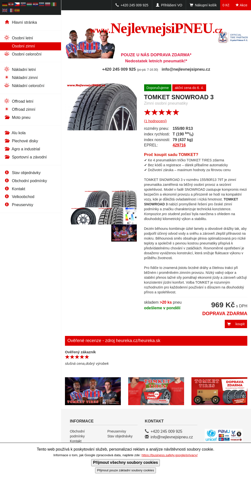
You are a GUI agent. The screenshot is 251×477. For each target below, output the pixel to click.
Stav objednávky (22, 173)
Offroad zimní (19, 109)
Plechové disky (21, 141)
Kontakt (14, 189)
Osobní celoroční (22, 54)
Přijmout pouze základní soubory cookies (125, 470)
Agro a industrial (22, 149)
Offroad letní (18, 101)
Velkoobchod (19, 197)
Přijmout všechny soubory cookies (125, 462)
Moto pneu (17, 117)
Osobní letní (18, 37)
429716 (179, 145)
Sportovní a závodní (25, 157)
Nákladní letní (20, 69)
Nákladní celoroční (24, 85)
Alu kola (14, 133)
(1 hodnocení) (155, 121)
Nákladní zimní (21, 77)
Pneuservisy (18, 205)
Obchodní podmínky (25, 181)
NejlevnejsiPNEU (156, 28)
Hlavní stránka (20, 22)
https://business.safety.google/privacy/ (169, 455)
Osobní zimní (19, 46)
